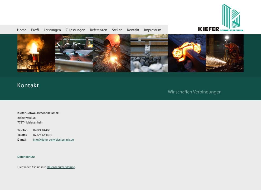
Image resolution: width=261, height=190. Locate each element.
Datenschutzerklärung (61, 167)
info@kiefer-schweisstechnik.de (53, 139)
